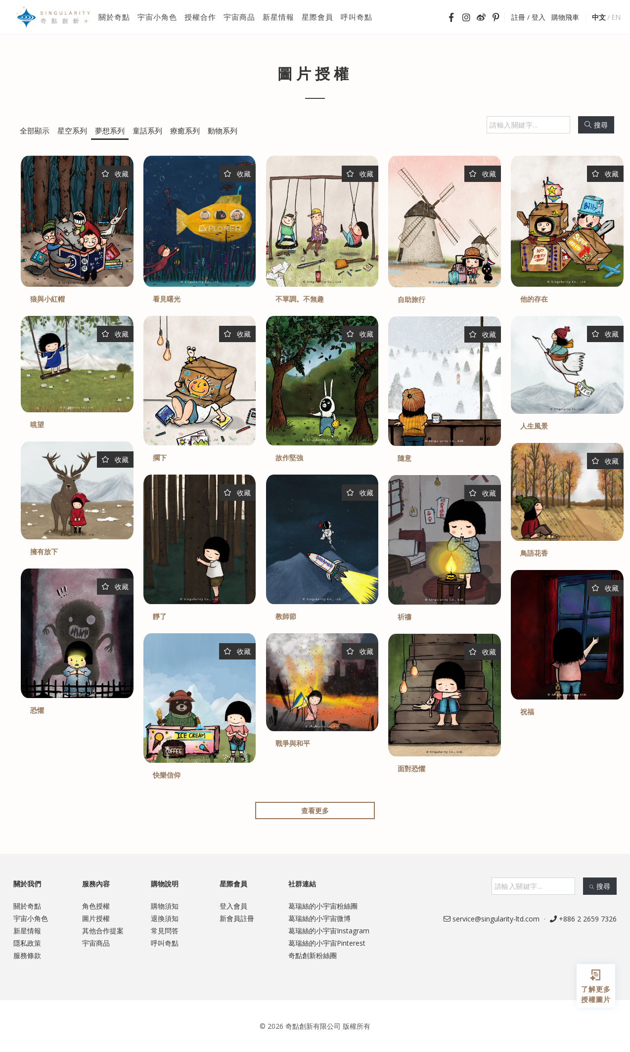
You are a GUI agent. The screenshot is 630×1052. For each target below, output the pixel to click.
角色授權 (96, 906)
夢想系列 (110, 130)
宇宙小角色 (30, 918)
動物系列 (222, 130)
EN (616, 17)
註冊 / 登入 (528, 17)
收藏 (115, 174)
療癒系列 (185, 130)
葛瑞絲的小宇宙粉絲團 (323, 906)
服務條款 (27, 955)
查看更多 (315, 810)
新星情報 (27, 930)
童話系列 (147, 130)
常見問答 (165, 930)
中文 (599, 17)
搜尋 (596, 125)
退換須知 (165, 918)
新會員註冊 (237, 918)
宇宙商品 (96, 943)
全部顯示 (34, 130)
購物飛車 (565, 17)
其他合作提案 (103, 930)
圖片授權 (96, 918)
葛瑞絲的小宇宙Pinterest (326, 943)
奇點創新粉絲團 (312, 955)
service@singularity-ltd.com (492, 918)
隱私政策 (27, 943)
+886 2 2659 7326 (583, 918)
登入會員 (233, 906)
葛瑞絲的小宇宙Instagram (328, 930)
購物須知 (165, 906)
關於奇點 (27, 906)
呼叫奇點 (165, 943)
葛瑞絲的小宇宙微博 (319, 918)
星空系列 (72, 130)
